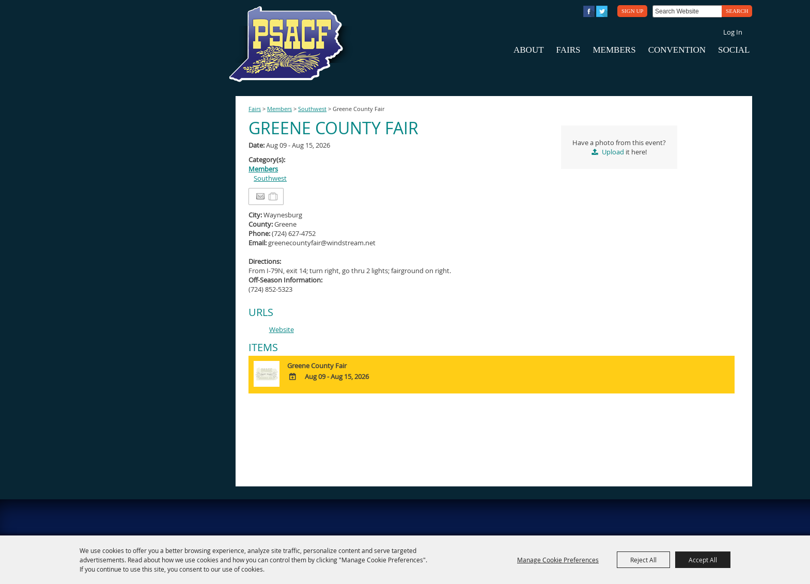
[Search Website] (687, 11)
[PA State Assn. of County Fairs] (290, 44)
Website (281, 329)
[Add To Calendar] (292, 377)
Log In (732, 32)
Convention (677, 50)
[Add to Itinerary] (273, 196)
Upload (613, 151)
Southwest (312, 109)
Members (614, 50)
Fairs (568, 50)
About (528, 50)
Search (737, 11)
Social (734, 50)
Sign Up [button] (632, 11)
